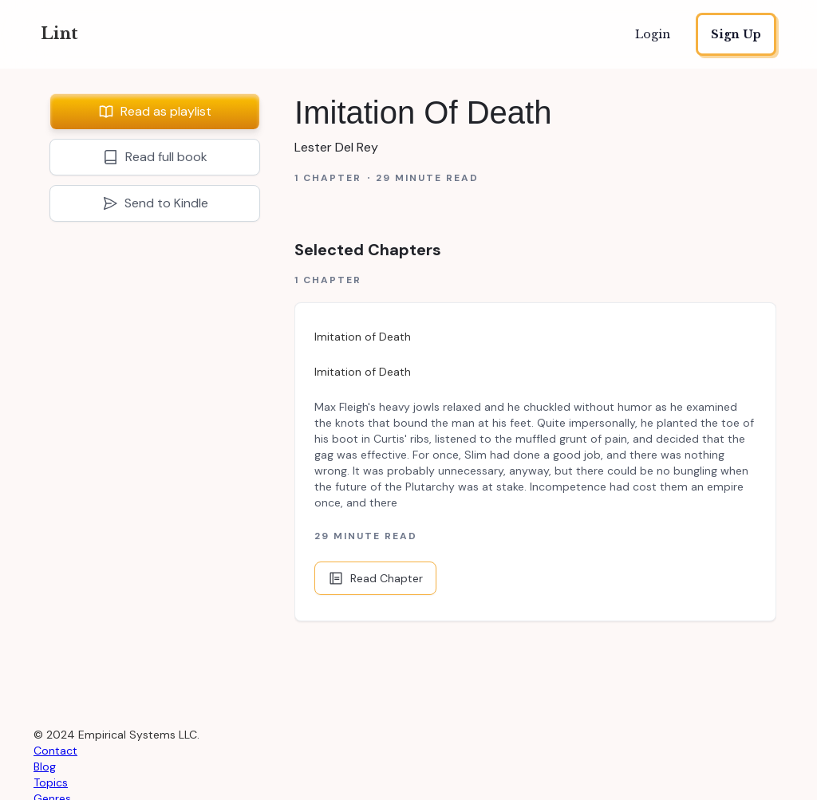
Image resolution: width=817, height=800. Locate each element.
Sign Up (736, 34)
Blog (45, 766)
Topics (51, 782)
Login (652, 34)
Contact (55, 750)
